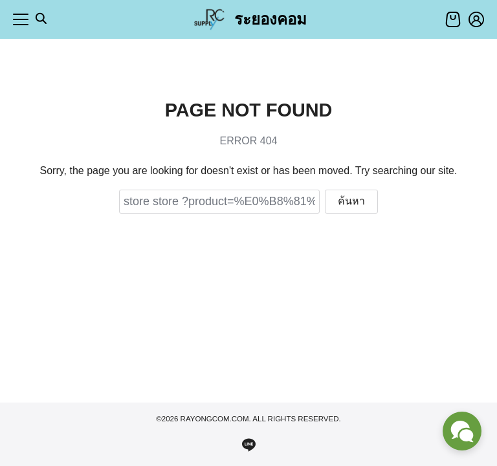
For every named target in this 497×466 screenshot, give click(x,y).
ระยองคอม (270, 19)
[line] (248, 444)
